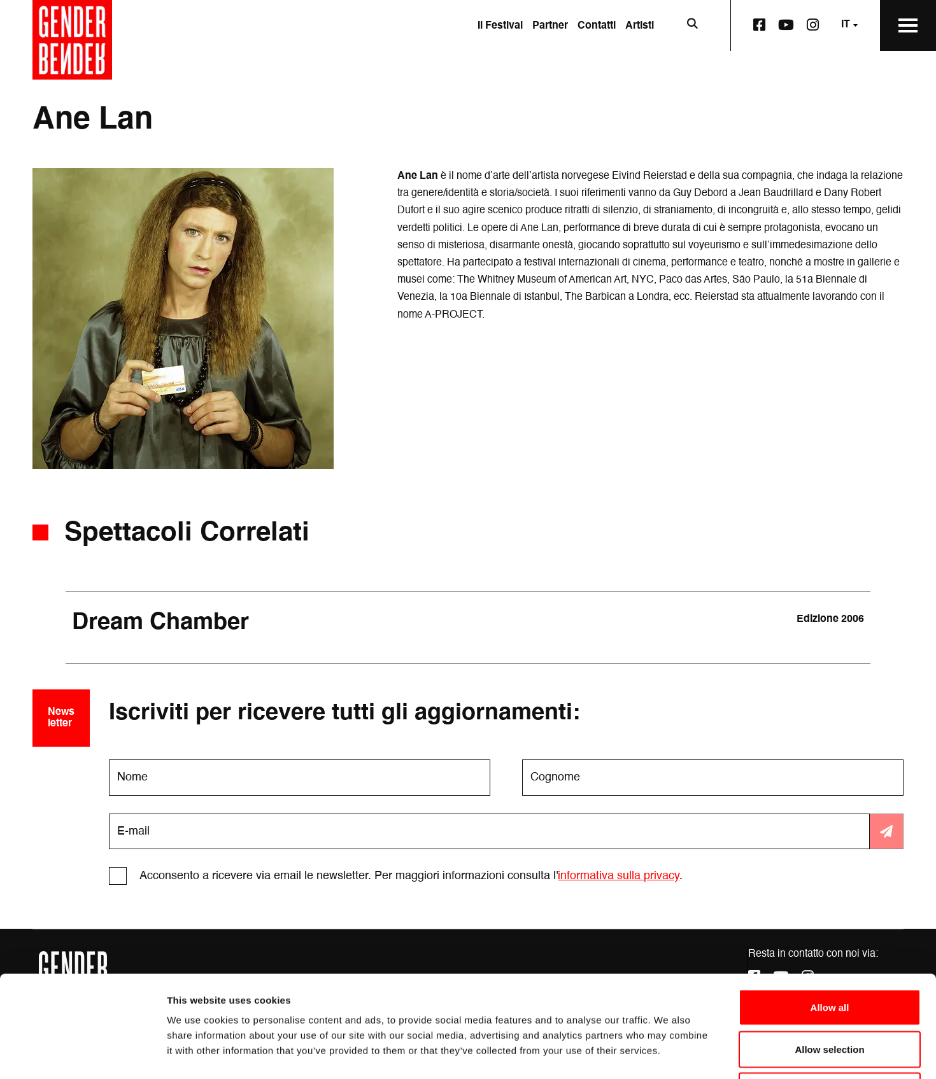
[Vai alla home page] (72, 40)
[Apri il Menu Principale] (908, 25)
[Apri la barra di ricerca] (692, 25)
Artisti (639, 26)
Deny (830, 995)
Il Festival (500, 26)
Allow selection (829, 954)
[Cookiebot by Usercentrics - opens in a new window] (82, 1054)
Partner (550, 26)
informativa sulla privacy (618, 876)
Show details (668, 1053)
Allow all (830, 911)
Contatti (597, 26)
